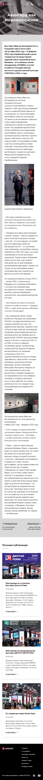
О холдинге (26, 751)
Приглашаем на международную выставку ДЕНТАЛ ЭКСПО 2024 (20, 652)
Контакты (25, 763)
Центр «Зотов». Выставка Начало (34, 526)
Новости (25, 757)
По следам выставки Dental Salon (20, 714)
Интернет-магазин (28, 754)
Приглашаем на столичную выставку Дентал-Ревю (18, 584)
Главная (25, 748)
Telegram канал (27, 767)
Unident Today (27, 761)
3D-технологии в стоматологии (9, 526)
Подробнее (10, 611)
